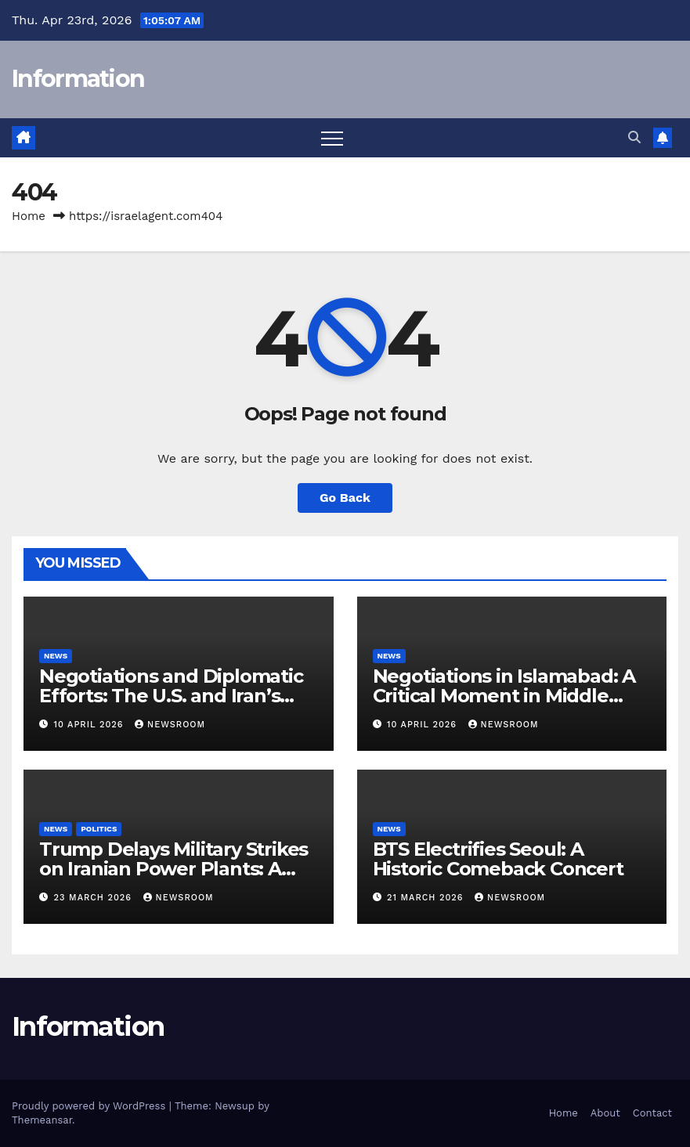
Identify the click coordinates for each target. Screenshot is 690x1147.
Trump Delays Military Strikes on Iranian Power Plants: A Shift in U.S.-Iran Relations (173, 869)
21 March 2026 (427, 898)
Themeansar (42, 1120)
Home (28, 216)
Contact (652, 1113)
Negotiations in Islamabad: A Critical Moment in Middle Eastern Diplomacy (504, 696)
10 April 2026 (90, 725)
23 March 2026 (94, 898)
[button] (634, 137)
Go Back (345, 497)
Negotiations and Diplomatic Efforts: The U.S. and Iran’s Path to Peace (171, 696)
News (55, 655)
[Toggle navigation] (332, 137)
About (605, 1113)
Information (78, 78)
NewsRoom (170, 725)
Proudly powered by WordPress (90, 1106)
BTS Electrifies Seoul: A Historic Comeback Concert (498, 859)
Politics (99, 828)
